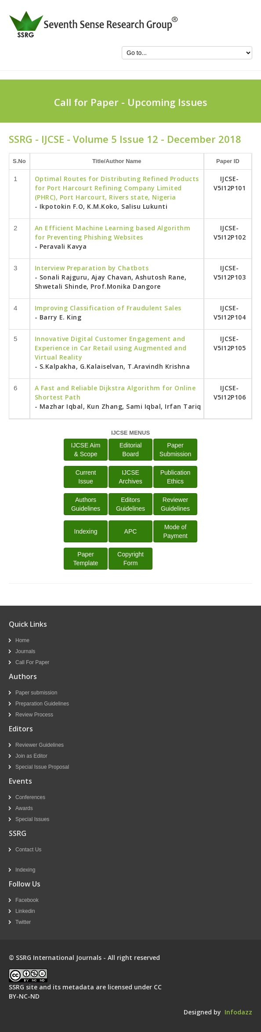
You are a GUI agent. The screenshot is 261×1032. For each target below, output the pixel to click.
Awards (24, 808)
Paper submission (36, 693)
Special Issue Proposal (42, 767)
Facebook (27, 900)
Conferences (30, 797)
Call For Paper (32, 662)
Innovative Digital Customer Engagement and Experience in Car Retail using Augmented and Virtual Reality (111, 347)
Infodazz (238, 1012)
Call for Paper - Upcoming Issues (130, 102)
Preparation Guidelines (42, 704)
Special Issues (32, 819)
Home (22, 640)
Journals (25, 651)
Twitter (23, 922)
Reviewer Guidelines (39, 745)
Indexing (86, 531)
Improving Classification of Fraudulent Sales (108, 308)
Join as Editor (31, 756)
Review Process (34, 715)
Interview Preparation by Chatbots (92, 268)
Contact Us (28, 850)
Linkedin (25, 911)
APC (130, 531)
